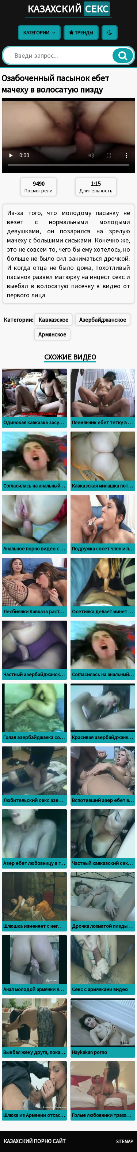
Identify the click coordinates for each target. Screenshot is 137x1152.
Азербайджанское (102, 319)
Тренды (81, 32)
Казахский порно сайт (35, 1141)
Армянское (52, 334)
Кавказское (53, 319)
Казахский (68, 8)
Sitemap (124, 1141)
